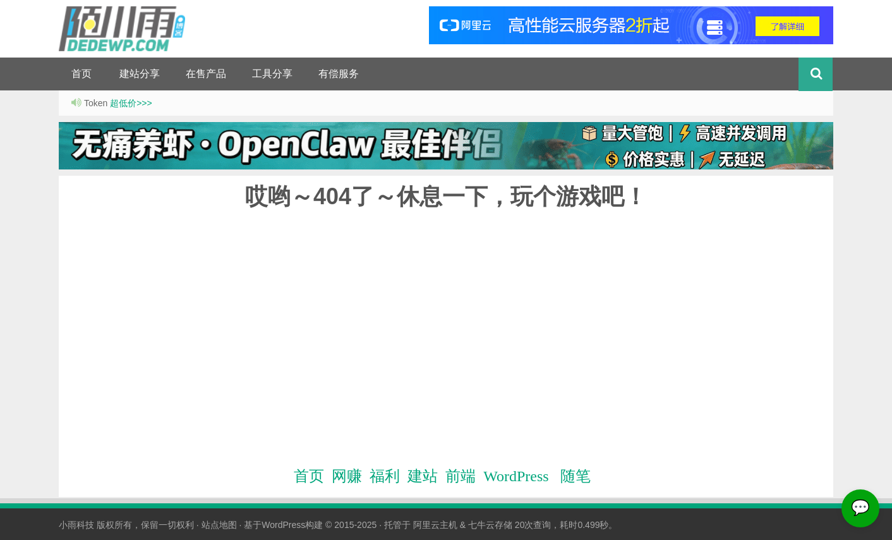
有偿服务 (338, 73)
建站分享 (139, 73)
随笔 (575, 476)
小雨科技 (76, 525)
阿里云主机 (435, 525)
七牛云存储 (490, 525)
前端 (460, 476)
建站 (422, 476)
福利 (385, 476)
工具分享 (272, 73)
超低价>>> (131, 103)
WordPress (515, 476)
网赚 (347, 476)
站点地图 (219, 525)
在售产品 (206, 73)
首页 (81, 73)
